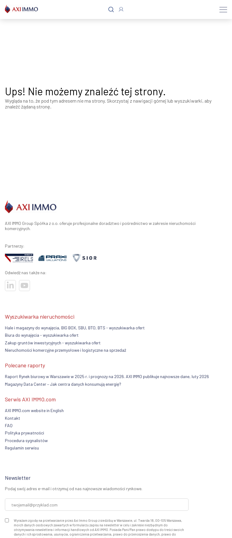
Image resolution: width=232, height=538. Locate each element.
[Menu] (223, 9)
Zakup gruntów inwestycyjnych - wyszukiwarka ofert (53, 342)
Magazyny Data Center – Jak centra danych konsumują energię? (63, 384)
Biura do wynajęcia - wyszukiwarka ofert (42, 335)
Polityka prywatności (24, 432)
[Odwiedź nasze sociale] (10, 285)
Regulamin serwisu (22, 447)
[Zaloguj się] (121, 9)
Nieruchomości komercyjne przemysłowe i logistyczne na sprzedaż (65, 350)
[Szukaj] (111, 10)
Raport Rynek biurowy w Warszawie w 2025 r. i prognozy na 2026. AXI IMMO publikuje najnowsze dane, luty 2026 (107, 376)
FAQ (9, 425)
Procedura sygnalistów (26, 440)
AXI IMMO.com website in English (34, 410)
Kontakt (12, 418)
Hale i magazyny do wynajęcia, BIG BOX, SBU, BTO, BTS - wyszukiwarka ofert (75, 327)
